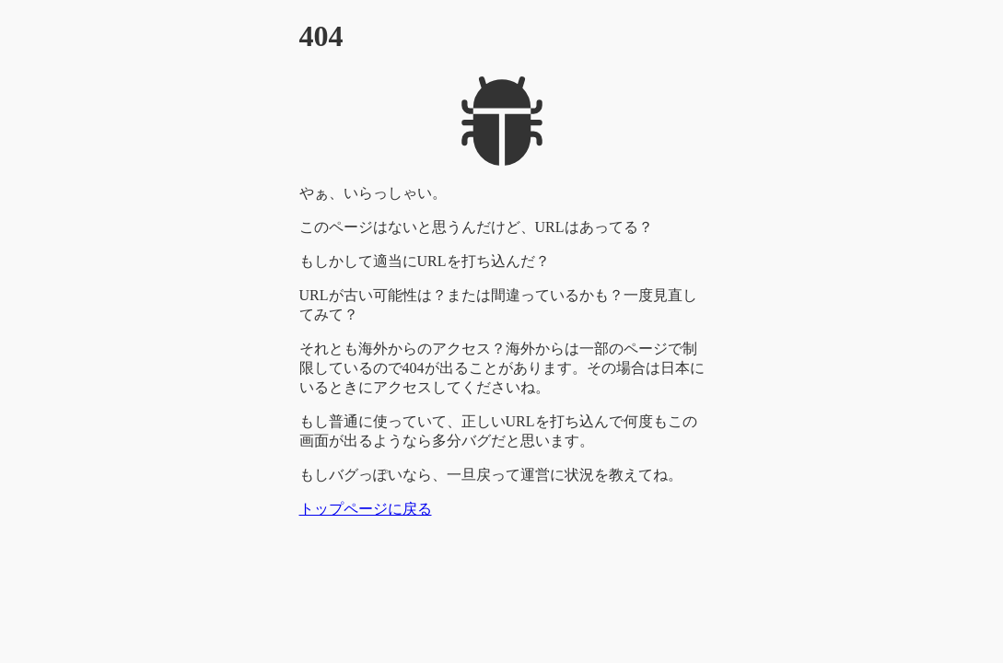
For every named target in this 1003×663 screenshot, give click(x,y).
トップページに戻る (365, 509)
